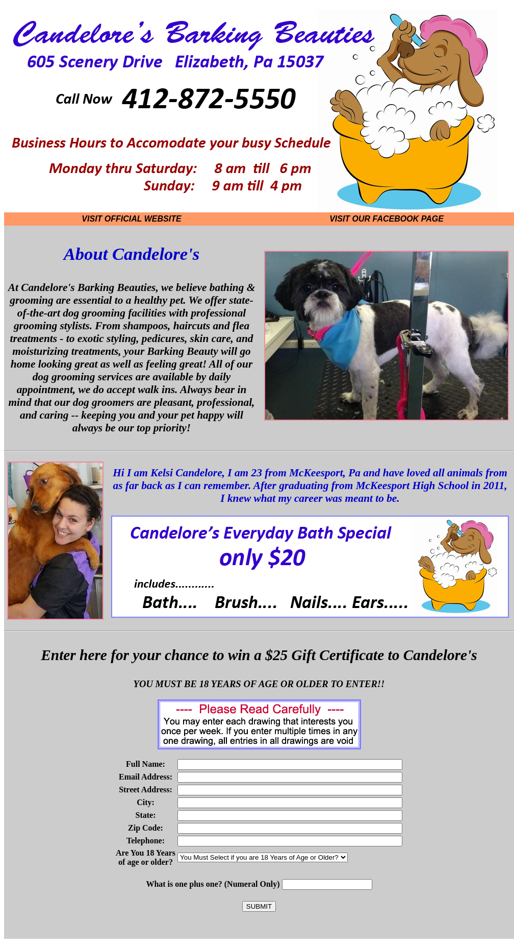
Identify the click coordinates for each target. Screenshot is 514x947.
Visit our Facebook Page (386, 218)
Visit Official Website (131, 218)
